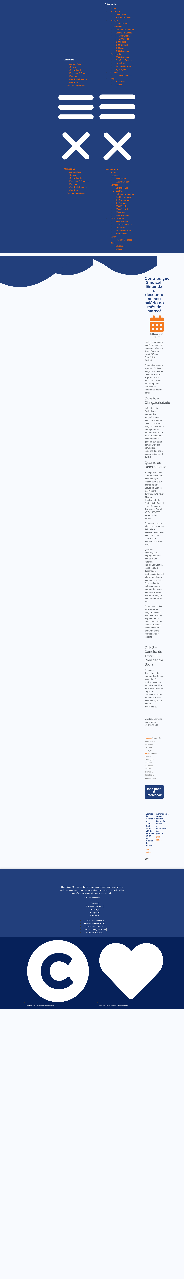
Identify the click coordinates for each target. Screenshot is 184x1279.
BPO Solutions (122, 51)
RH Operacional (123, 36)
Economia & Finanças (79, 73)
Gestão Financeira (124, 33)
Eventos (73, 76)
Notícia (119, 85)
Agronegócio (75, 64)
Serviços (114, 20)
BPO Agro (120, 48)
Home (113, 8)
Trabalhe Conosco (124, 75)
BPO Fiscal (121, 42)
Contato (114, 72)
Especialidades (117, 54)
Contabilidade (75, 70)
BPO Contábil (122, 45)
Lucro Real (120, 63)
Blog (112, 79)
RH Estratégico (122, 39)
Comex (72, 67)
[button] (76, 126)
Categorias (69, 60)
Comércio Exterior (124, 60)
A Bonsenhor (111, 4)
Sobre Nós (115, 11)
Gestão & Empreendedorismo (76, 84)
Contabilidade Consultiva (120, 25)
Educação (120, 82)
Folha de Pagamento (125, 30)
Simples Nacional (123, 66)
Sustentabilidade (123, 17)
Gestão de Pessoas (78, 79)
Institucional (121, 14)
